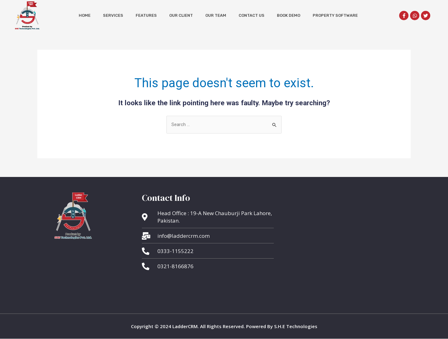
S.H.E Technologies (295, 326)
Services (113, 15)
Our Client (181, 15)
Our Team (215, 15)
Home (85, 15)
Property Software (335, 15)
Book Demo (288, 15)
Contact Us (251, 15)
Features (146, 15)
